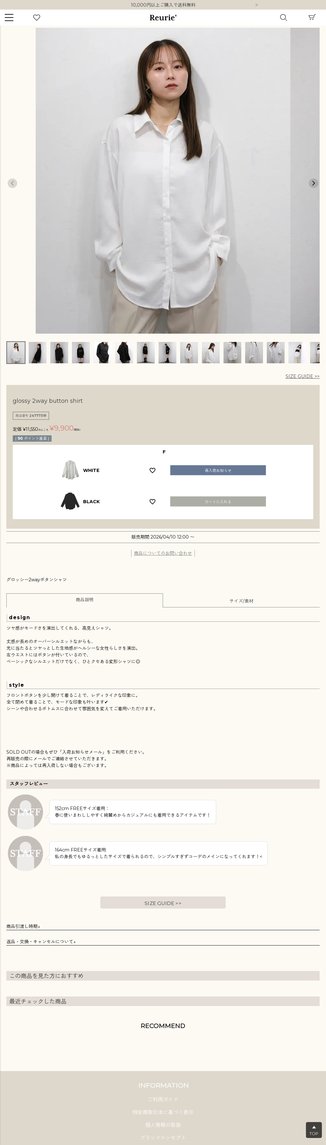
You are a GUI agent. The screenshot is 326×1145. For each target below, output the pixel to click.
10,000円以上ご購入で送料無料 (163, 5)
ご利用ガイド (163, 1100)
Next (256, 5)
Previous (12, 183)
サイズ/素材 (241, 601)
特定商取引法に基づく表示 (163, 1112)
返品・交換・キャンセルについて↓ (41, 942)
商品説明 (85, 600)
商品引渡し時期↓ (23, 926)
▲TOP (313, 1130)
